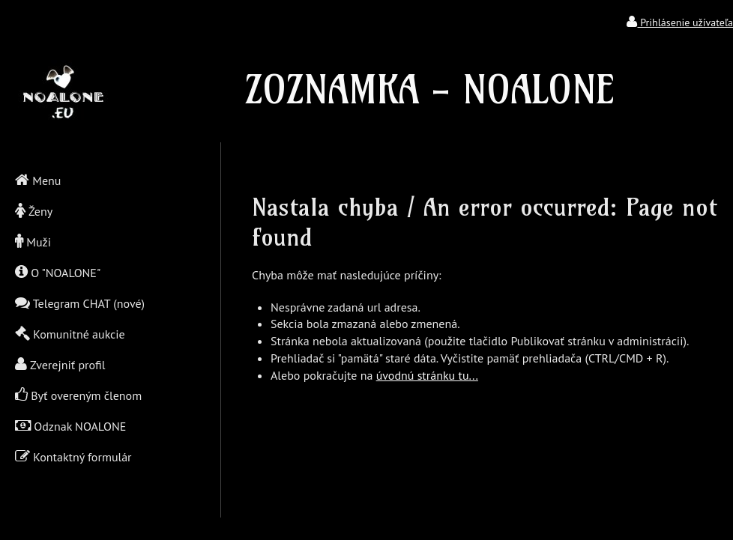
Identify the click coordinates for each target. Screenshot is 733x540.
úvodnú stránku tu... (427, 375)
